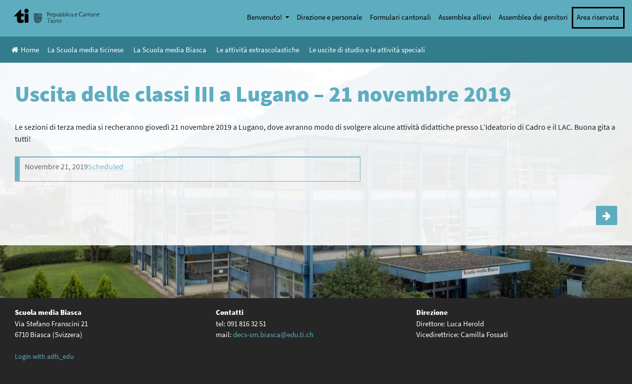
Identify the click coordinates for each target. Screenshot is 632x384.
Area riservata (598, 17)
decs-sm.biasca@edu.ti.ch (273, 334)
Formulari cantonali (400, 17)
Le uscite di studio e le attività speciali (367, 49)
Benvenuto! (265, 17)
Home (25, 49)
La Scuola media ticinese (85, 49)
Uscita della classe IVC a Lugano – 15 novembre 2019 (606, 216)
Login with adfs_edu (44, 356)
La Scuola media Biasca (169, 49)
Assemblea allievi (464, 17)
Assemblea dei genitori (533, 17)
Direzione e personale (329, 17)
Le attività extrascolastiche (257, 49)
